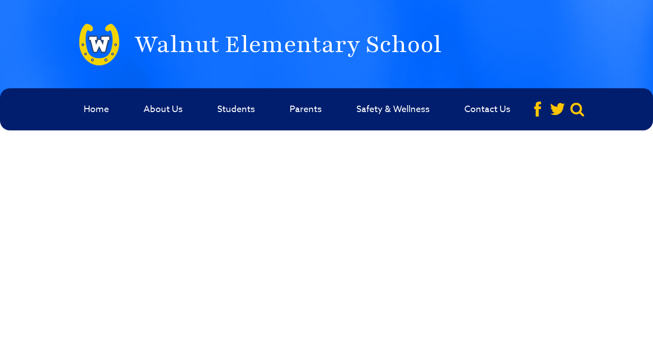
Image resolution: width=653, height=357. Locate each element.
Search (578, 109)
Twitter (558, 109)
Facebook (539, 109)
